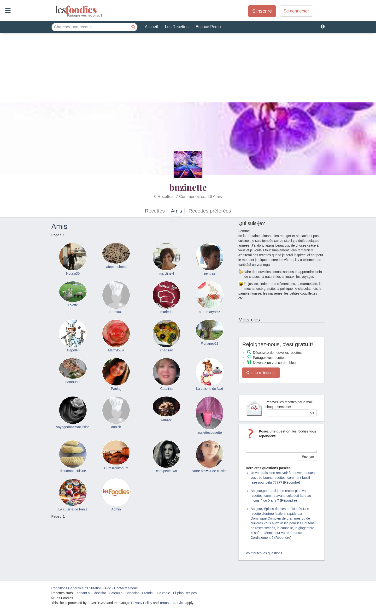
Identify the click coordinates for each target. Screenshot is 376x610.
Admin (116, 509)
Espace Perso (208, 26)
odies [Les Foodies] (55, 9)
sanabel (166, 419)
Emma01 (116, 312)
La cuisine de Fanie (72, 509)
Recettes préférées (209, 210)
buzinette (188, 187)
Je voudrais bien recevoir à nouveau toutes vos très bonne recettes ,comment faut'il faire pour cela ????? (283, 477)
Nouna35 (73, 273)
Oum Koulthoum (116, 468)
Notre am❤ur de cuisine (210, 471)
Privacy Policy (141, 603)
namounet (72, 382)
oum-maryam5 (209, 312)
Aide (107, 588)
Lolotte (73, 305)
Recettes (155, 210)
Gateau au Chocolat (124, 593)
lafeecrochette (116, 267)
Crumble (163, 593)
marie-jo (166, 312)
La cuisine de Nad (209, 389)
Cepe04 (73, 350)
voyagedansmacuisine (73, 427)
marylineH (166, 273)
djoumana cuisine (73, 471)
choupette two (166, 471)
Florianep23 (209, 343)
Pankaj (116, 389)
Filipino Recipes (185, 593)
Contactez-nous (126, 588)
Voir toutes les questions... (265, 553)
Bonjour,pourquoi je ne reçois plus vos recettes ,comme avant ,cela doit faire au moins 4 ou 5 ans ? (281, 495)
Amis (176, 210)
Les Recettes (176, 26)
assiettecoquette (209, 432)
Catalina (166, 389)
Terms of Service (171, 603)
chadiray (166, 350)
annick (116, 427)
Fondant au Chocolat (90, 593)
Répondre (291, 482)
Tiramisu (147, 593)
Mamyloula (116, 350)
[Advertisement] (188, 68)
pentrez (209, 273)
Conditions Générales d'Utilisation (76, 588)
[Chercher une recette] (133, 27)
